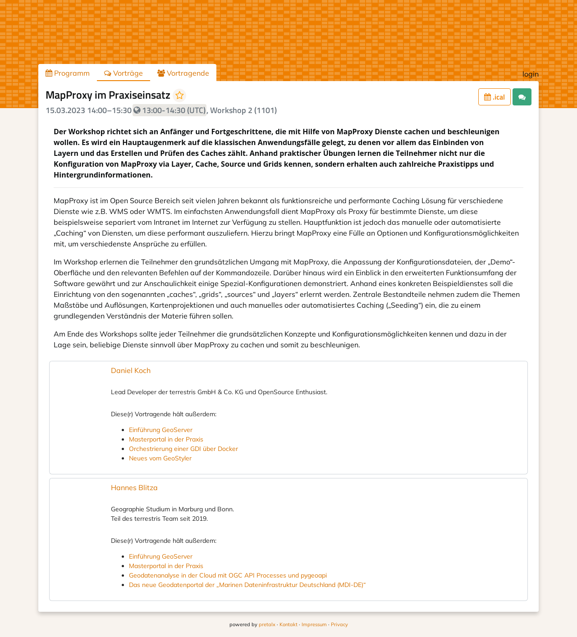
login (530, 73)
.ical (494, 96)
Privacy (339, 624)
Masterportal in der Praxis (166, 439)
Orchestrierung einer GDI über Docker (183, 449)
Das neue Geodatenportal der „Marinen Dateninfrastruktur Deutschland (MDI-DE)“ (247, 585)
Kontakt (288, 624)
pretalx (267, 624)
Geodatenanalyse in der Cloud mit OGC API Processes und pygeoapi (228, 575)
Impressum (314, 624)
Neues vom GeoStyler (160, 458)
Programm (68, 72)
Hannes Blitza (134, 487)
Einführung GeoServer (160, 430)
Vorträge (123, 72)
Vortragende (183, 72)
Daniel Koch (131, 370)
